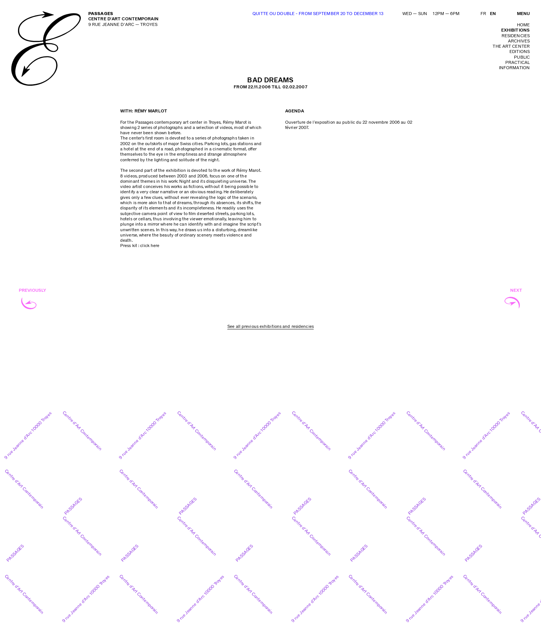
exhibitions (515, 30)
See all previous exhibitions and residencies (270, 326)
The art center (511, 46)
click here (149, 245)
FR (483, 13)
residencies (516, 35)
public (522, 57)
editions (519, 51)
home (523, 25)
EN (493, 13)
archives (519, 41)
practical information (514, 65)
